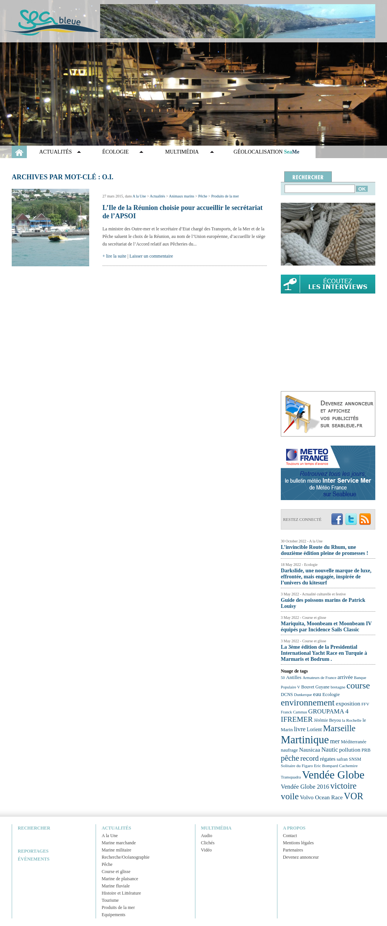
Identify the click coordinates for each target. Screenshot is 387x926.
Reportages (33, 851)
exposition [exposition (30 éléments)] (348, 703)
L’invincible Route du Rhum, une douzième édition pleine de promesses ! (324, 550)
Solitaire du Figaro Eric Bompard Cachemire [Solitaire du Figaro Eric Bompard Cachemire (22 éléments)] (319, 765)
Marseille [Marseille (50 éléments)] (339, 728)
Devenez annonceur (301, 857)
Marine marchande (119, 842)
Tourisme (110, 900)
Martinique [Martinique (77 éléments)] (305, 739)
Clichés (208, 842)
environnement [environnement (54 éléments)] (307, 702)
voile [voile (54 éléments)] (290, 796)
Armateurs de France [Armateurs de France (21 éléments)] (319, 678)
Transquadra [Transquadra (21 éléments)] (291, 777)
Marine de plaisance (120, 878)
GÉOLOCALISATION (266, 152)
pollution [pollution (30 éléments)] (349, 749)
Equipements (113, 914)
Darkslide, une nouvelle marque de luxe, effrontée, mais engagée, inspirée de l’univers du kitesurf (326, 577)
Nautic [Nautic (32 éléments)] (329, 749)
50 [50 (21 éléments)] (283, 678)
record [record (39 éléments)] (309, 758)
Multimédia (182, 152)
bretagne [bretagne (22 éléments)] (338, 687)
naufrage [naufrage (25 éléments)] (289, 750)
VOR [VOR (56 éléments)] (354, 796)
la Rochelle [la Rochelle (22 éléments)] (351, 720)
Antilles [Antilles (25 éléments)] (294, 677)
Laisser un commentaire (151, 256)
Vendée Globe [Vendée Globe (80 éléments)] (333, 775)
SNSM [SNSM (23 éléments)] (355, 759)
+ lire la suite (114, 256)
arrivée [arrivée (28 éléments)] (345, 677)
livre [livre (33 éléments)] (300, 729)
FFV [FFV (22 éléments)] (365, 704)
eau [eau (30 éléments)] (317, 694)
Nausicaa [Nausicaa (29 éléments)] (309, 749)
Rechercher (34, 828)
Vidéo (206, 850)
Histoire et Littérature (121, 893)
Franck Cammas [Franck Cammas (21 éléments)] (294, 712)
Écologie (115, 152)
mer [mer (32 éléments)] (335, 741)
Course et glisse (116, 871)
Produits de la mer (225, 196)
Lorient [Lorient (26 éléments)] (314, 729)
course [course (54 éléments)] (358, 685)
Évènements (34, 859)
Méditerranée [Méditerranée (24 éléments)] (353, 741)
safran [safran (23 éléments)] (342, 759)
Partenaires (293, 850)
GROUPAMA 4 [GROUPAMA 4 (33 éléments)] (328, 711)
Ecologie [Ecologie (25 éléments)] (331, 694)
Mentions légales (298, 842)
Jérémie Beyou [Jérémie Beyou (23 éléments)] (327, 720)
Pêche (202, 196)
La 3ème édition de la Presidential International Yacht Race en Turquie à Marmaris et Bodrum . (324, 653)
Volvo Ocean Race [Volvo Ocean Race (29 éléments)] (321, 797)
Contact (290, 835)
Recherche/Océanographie (126, 857)
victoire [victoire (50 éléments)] (343, 786)
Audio (206, 835)
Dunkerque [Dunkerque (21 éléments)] (303, 695)
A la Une (139, 196)
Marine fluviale (116, 886)
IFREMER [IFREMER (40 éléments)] (297, 719)
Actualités (55, 152)
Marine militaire (116, 850)
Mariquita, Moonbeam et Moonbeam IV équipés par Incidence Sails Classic (326, 626)
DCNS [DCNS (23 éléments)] (287, 694)
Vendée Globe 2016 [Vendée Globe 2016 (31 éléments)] (305, 786)
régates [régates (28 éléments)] (327, 759)
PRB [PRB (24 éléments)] (365, 750)
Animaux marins (181, 196)
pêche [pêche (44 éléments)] (290, 758)
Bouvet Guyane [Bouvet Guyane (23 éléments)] (315, 687)
